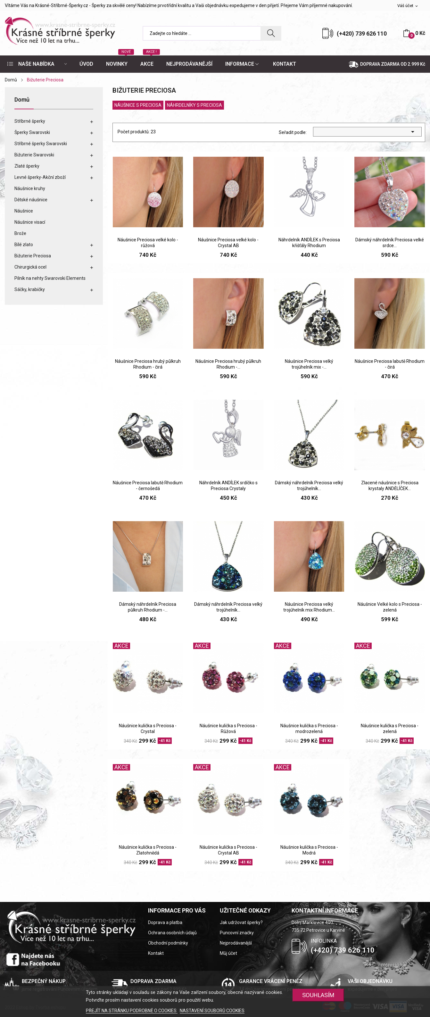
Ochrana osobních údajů (172, 932)
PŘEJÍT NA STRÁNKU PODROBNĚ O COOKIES (132, 1010)
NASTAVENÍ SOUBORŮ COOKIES (212, 1010)
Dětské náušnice (30, 199)
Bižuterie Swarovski (34, 154)
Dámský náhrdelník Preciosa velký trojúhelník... (309, 485)
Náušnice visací (29, 222)
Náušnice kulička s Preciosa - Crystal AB (228, 850)
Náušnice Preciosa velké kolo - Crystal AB (228, 242)
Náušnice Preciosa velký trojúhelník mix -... (309, 364)
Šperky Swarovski (32, 132)
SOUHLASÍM (318, 995)
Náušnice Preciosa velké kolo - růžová (148, 242)
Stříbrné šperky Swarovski (40, 143)
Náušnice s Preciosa (137, 105)
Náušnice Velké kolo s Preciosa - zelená (390, 607)
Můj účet (228, 953)
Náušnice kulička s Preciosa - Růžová (228, 728)
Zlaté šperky (26, 166)
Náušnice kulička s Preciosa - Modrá (309, 850)
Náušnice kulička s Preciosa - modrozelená (309, 728)
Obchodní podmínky (168, 943)
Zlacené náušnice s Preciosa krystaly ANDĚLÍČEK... (389, 485)
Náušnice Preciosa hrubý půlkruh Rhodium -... (228, 364)
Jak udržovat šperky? (241, 922)
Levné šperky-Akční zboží (40, 177)
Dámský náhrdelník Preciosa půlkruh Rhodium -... (147, 607)
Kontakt (156, 953)
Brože (20, 233)
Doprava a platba (165, 922)
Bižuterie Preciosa (32, 255)
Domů (21, 100)
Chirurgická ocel (30, 267)
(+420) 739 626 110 (362, 33)
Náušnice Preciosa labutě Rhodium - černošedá (148, 485)
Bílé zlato (23, 244)
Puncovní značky (237, 932)
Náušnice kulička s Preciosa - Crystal (148, 728)
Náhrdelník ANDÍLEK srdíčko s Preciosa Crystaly (228, 485)
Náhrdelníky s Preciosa (194, 105)
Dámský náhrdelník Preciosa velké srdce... (389, 242)
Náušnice (23, 210)
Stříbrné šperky (29, 121)
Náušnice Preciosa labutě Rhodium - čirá (390, 364)
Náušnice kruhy (29, 188)
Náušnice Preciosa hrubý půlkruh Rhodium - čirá (148, 364)
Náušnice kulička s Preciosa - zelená (389, 728)
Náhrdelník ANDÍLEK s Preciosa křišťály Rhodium (309, 242)
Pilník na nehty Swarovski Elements (50, 278)
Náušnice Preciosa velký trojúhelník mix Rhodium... (309, 607)
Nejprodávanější (236, 943)
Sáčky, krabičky (29, 289)
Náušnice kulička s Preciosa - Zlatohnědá (148, 850)
